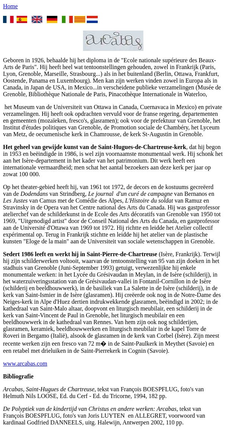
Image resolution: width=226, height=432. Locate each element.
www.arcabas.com (25, 363)
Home (10, 6)
